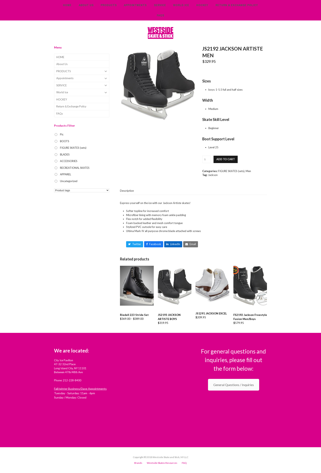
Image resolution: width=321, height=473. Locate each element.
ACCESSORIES (68, 161)
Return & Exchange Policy (71, 106)
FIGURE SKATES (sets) (231, 171)
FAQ (184, 462)
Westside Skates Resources (162, 462)
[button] (134, 244)
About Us (62, 64)
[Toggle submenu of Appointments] (81, 78)
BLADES (65, 154)
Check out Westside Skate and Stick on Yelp (80, 405)
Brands (138, 462)
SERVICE (81, 85)
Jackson (213, 175)
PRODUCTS (81, 71)
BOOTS (64, 141)
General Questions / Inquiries (233, 385)
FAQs (59, 113)
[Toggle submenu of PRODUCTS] (81, 71)
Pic (61, 134)
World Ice (81, 92)
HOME (60, 57)
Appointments (81, 78)
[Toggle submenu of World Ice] (81, 92)
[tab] (127, 191)
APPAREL (65, 174)
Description (127, 190)
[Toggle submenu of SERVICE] (81, 85)
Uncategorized (68, 181)
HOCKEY (61, 99)
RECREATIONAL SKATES (74, 167)
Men (248, 171)
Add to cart (225, 159)
